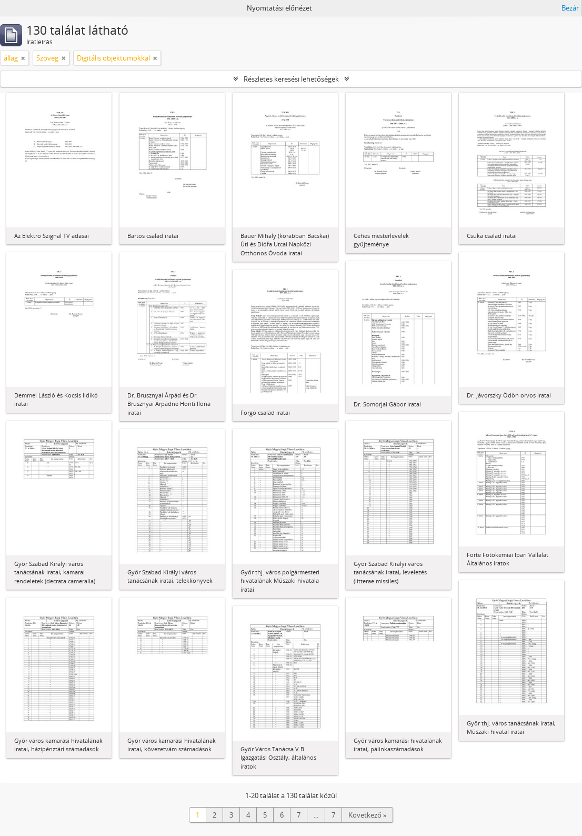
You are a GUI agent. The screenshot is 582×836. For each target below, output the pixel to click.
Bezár (570, 8)
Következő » (367, 815)
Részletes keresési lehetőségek (291, 79)
